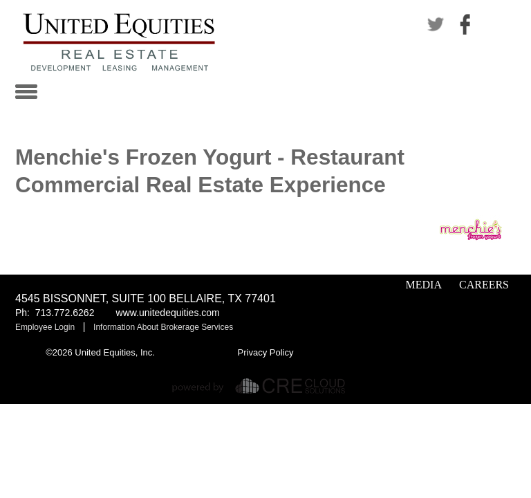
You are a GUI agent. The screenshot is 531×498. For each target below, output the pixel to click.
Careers (484, 284)
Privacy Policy (266, 352)
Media (424, 284)
